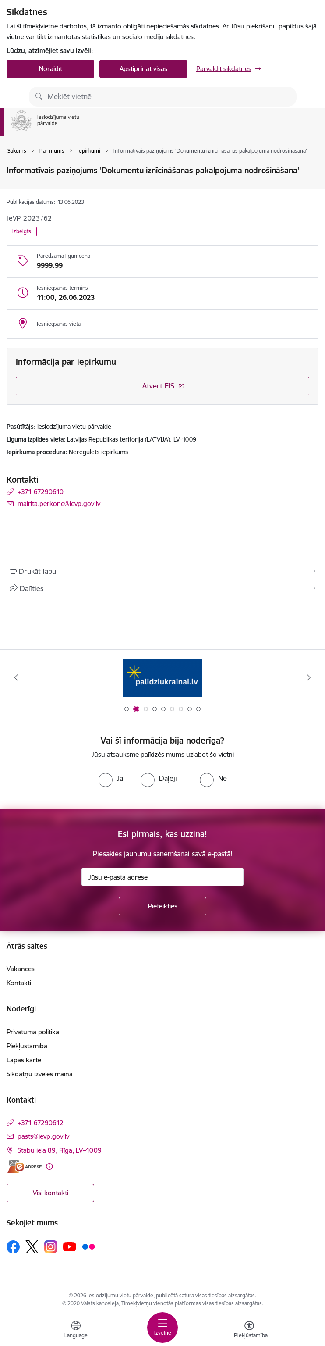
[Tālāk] (309, 677)
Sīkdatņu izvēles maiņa (40, 1074)
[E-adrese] (24, 1166)
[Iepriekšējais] (16, 677)
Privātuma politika (33, 1032)
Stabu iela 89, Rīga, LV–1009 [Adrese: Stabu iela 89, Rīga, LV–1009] (60, 1150)
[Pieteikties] (162, 906)
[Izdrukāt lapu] (162, 571)
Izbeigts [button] (21, 231)
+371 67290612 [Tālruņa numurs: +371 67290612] (41, 1122)
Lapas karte (24, 1060)
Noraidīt (50, 68)
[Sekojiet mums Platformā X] (32, 1246)
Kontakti (19, 983)
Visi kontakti (50, 1193)
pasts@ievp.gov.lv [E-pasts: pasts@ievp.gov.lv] (43, 1136)
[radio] (111, 778)
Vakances (21, 969)
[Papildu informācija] (49, 1166)
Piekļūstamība (27, 1046)
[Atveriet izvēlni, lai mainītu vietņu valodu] (75, 1331)
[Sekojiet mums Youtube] (69, 1246)
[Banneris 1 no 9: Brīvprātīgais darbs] (162, 677)
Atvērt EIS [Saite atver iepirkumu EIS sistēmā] (158, 385)
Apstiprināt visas (143, 68)
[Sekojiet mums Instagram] (50, 1246)
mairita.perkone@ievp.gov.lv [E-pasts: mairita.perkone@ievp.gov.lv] (59, 503)
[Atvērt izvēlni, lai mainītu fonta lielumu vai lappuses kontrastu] (249, 1331)
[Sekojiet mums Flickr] (88, 1246)
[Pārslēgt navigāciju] (162, 1327)
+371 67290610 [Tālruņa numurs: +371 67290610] (41, 492)
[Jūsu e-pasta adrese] (162, 877)
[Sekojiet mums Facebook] (13, 1246)
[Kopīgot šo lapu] (162, 588)
